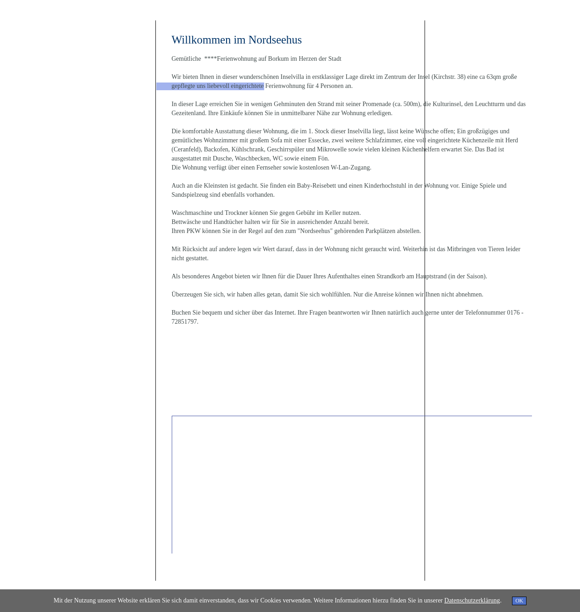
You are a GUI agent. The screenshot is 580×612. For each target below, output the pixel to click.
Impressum (167, 585)
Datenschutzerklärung (206, 585)
